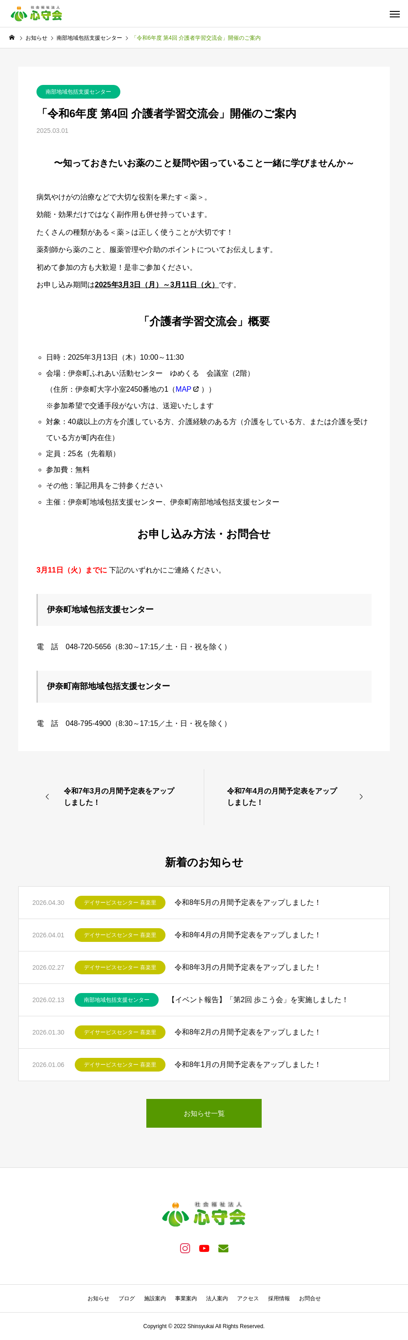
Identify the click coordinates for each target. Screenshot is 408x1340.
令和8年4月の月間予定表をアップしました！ (248, 935)
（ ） (188, 389)
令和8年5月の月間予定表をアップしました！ (248, 902)
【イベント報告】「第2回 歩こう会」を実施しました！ (258, 1000)
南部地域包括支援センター (78, 92)
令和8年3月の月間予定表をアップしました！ (248, 967)
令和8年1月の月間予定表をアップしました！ (248, 1064)
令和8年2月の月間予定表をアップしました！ (248, 1032)
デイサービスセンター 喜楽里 (120, 902)
